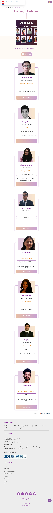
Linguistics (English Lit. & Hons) (26, 261)
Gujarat (33, 426)
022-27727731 (20, 448)
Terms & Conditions (26, 505)
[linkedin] (26, 493)
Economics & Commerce (26, 174)
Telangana (26, 428)
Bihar (15, 426)
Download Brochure (9, 471)
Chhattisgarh (22, 426)
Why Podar (7, 468)
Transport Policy (8, 473)
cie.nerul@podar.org (34, 447)
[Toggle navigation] (50, 2)
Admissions (7, 479)
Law (26, 349)
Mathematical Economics (26, 87)
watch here (26, 54)
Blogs (5, 484)
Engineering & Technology (26, 131)
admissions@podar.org (20, 447)
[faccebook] (18, 493)
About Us (6, 466)
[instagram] (30, 493)
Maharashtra (13, 428)
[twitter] (22, 493)
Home (4, 7)
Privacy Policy (26, 503)
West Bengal (34, 428)
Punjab (20, 428)
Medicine (26, 217)
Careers (6, 476)
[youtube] (34, 493)
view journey (26, 97)
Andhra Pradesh (8, 426)
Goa (28, 426)
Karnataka (39, 426)
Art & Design (26, 395)
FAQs (5, 481)
